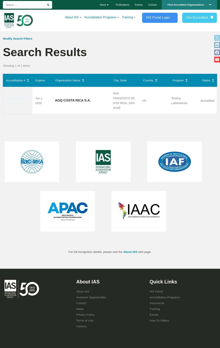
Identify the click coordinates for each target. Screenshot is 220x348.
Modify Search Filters (17, 38)
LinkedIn (217, 45)
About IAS (72, 17)
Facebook (217, 52)
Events (139, 4)
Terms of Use (84, 320)
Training (127, 17)
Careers (81, 326)
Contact (152, 4)
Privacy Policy (85, 314)
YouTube (217, 59)
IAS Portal (156, 291)
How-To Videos (159, 320)
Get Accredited (197, 17)
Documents (157, 303)
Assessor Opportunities (91, 297)
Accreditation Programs (100, 17)
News (80, 308)
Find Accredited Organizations (186, 4)
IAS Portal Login (158, 17)
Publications (122, 4)
